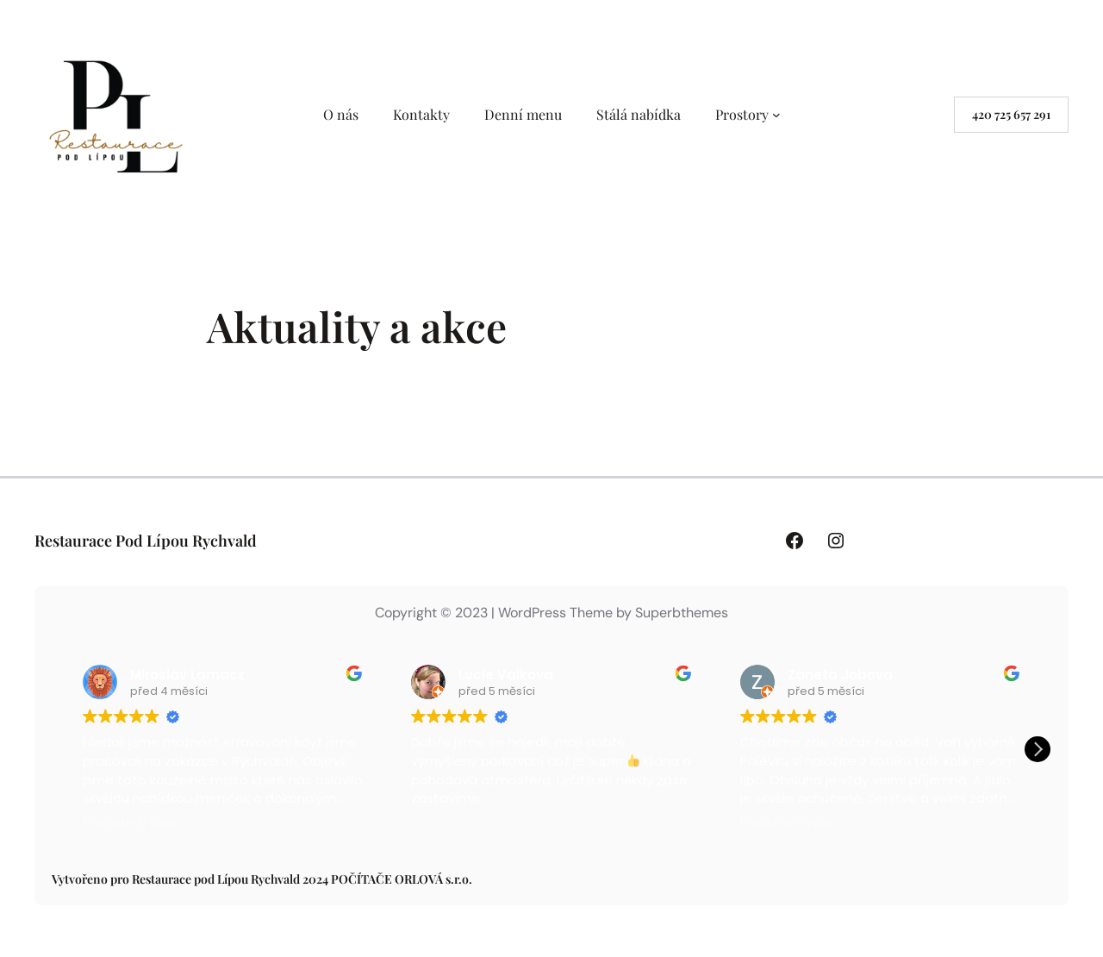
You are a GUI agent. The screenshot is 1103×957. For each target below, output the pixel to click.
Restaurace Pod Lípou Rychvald (145, 540)
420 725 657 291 (1011, 114)
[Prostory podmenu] (776, 114)
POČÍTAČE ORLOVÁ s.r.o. (401, 879)
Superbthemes (681, 613)
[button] (1037, 749)
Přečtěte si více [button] (128, 823)
